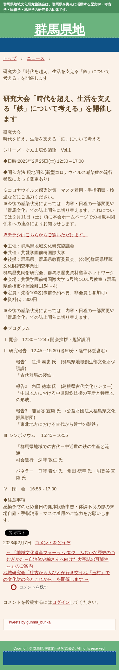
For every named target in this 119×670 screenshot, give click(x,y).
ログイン (61, 602)
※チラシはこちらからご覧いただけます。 (45, 234)
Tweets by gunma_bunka (29, 622)
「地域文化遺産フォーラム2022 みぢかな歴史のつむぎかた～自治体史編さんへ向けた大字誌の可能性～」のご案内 (60, 559)
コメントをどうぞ (52, 542)
